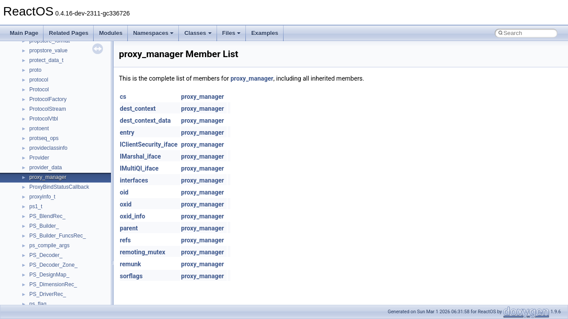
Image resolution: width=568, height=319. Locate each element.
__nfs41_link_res (49, 256)
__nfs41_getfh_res (51, 236)
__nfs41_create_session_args (64, 51)
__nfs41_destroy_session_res (64, 139)
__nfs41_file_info (49, 178)
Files (231, 33)
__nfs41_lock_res (50, 275)
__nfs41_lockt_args (52, 295)
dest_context (138, 108)
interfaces (134, 180)
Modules (110, 33)
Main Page (24, 33)
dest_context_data (145, 120)
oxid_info (132, 216)
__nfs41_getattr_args (54, 217)
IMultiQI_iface (139, 168)
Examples (264, 33)
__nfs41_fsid (44, 207)
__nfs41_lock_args (51, 266)
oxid (125, 204)
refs (125, 240)
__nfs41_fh (42, 168)
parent (129, 228)
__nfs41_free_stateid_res (59, 198)
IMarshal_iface (140, 156)
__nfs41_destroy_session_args (66, 129)
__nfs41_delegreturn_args (60, 90)
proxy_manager (251, 78)
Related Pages (68, 33)
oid (124, 192)
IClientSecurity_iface (149, 144)
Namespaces (153, 33)
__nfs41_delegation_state (59, 71)
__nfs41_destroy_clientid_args (65, 110)
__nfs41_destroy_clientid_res (64, 120)
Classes (197, 33)
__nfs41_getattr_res (53, 227)
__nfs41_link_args (50, 246)
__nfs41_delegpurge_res (58, 81)
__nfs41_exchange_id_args (62, 149)
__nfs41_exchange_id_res (60, 159)
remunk (130, 264)
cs (123, 96)
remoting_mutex (143, 252)
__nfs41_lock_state (52, 285)
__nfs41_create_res (52, 42)
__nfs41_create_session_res (63, 61)
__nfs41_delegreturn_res (58, 100)
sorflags (131, 276)
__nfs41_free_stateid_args (60, 188)
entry (127, 132)
